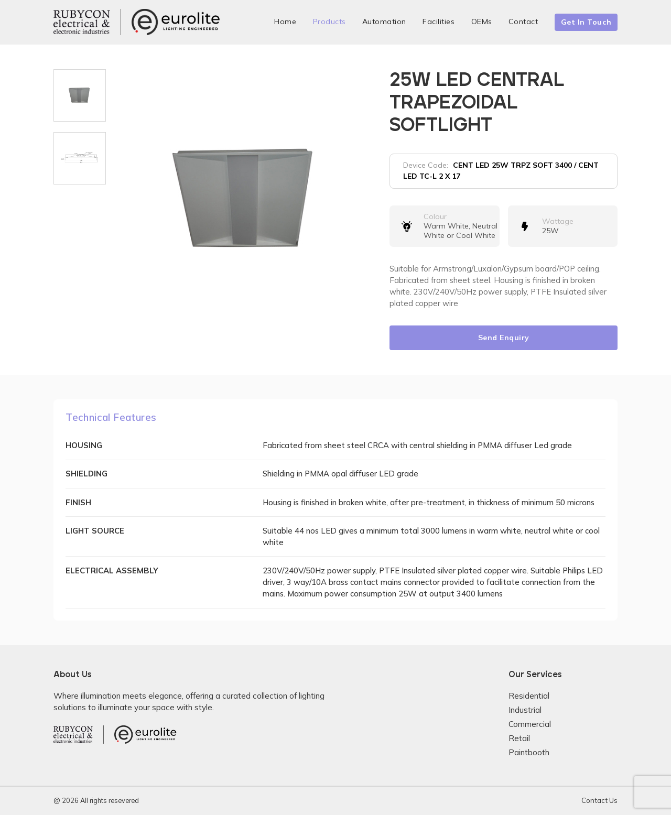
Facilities (438, 21)
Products (329, 21)
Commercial (529, 724)
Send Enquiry (503, 337)
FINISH (78, 502)
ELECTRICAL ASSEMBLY (112, 570)
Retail (519, 738)
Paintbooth (528, 752)
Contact (523, 21)
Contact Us (599, 800)
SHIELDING (86, 474)
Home (285, 21)
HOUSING (84, 445)
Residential (528, 696)
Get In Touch (586, 22)
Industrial (525, 710)
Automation (384, 21)
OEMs (481, 21)
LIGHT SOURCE (95, 531)
